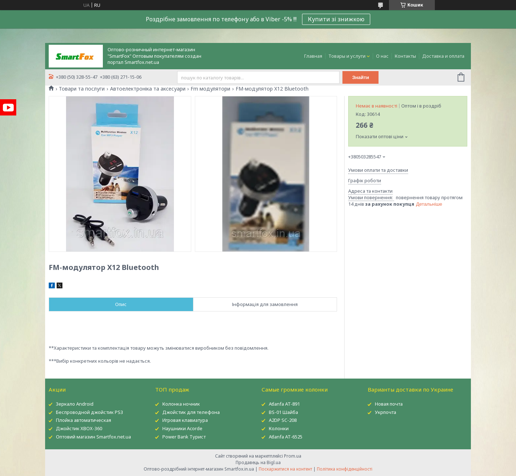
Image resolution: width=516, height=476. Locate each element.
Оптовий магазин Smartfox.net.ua (93, 436)
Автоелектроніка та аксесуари (147, 89)
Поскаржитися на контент (285, 469)
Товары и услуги (347, 56)
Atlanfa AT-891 (284, 404)
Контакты (405, 56)
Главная (313, 56)
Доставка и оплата (443, 56)
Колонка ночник (181, 404)
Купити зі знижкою (336, 19)
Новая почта (389, 404)
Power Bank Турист (184, 436)
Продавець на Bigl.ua (258, 462)
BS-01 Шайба (283, 412)
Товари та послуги (82, 89)
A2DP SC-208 (283, 420)
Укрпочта (385, 412)
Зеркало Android (74, 404)
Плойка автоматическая (83, 420)
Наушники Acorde (182, 428)
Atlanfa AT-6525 (285, 436)
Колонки (279, 428)
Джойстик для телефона (191, 412)
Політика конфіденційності (344, 469)
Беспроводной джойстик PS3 (89, 412)
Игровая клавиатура (185, 420)
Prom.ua (292, 456)
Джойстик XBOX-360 (79, 428)
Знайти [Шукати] (360, 77)
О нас (382, 56)
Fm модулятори (210, 89)
